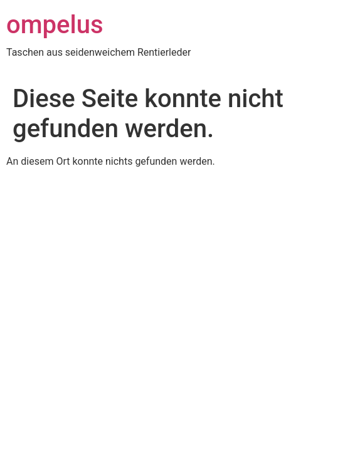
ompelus (54, 24)
